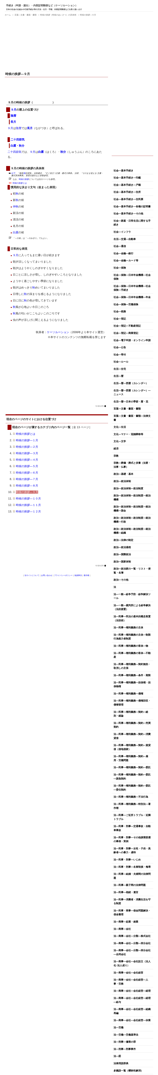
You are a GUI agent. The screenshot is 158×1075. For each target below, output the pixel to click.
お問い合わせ (46, 575)
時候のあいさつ (42, 102)
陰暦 (13, 115)
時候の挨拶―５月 (27, 466)
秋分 (21, 145)
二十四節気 (18, 139)
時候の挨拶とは (20, 183)
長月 (13, 121)
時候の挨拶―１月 (27, 440)
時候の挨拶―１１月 (28, 505)
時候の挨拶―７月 (27, 479)
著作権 (86, 575)
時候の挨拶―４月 (27, 459)
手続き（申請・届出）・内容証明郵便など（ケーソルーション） (42, 5)
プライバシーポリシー (63, 575)
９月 (13, 109)
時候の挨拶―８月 (27, 485)
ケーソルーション (58, 332)
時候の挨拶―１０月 (28, 498)
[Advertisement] (57, 44)
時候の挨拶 (24, 179)
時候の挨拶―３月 (27, 453)
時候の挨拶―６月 (27, 472)
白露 (13, 145)
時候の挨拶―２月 (27, 446)
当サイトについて (31, 575)
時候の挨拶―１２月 (28, 511)
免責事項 (78, 575)
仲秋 (15, 206)
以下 (13, 173)
